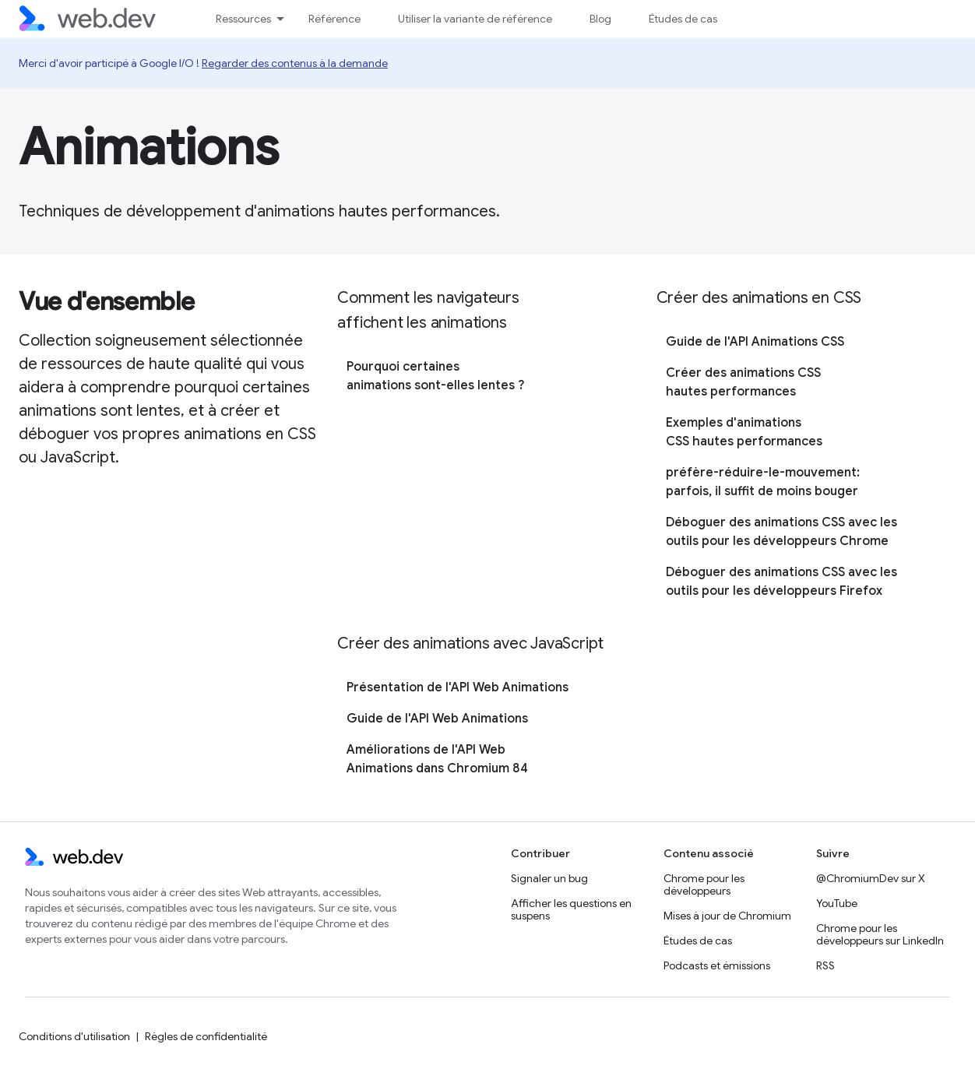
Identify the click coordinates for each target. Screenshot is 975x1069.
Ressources (243, 19)
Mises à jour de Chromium (727, 916)
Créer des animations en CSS (759, 298)
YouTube (836, 903)
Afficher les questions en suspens (571, 909)
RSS (825, 965)
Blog (600, 19)
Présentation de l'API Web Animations (457, 687)
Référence (334, 19)
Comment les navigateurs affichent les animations (428, 310)
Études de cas (683, 19)
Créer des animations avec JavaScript (470, 643)
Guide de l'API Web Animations (437, 718)
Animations (149, 147)
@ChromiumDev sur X (870, 878)
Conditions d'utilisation (74, 1036)
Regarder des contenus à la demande (295, 63)
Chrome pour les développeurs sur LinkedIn (880, 934)
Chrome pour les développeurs (703, 884)
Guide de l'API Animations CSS (755, 342)
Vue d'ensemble (107, 301)
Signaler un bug (549, 878)
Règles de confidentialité (206, 1036)
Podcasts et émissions (716, 965)
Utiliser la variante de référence (475, 19)
